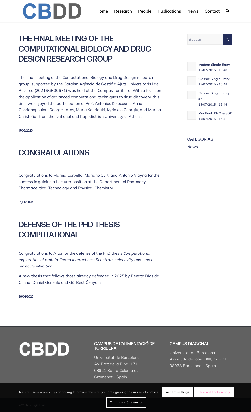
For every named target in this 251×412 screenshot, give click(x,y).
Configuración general (126, 402)
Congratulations (54, 153)
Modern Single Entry (214, 64)
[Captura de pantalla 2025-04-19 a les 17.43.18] (52, 11)
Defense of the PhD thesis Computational (69, 230)
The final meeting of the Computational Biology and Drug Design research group (85, 49)
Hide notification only (214, 392)
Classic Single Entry (213, 79)
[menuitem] (102, 11)
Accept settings (177, 392)
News (192, 146)
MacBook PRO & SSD (215, 113)
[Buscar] (227, 11)
